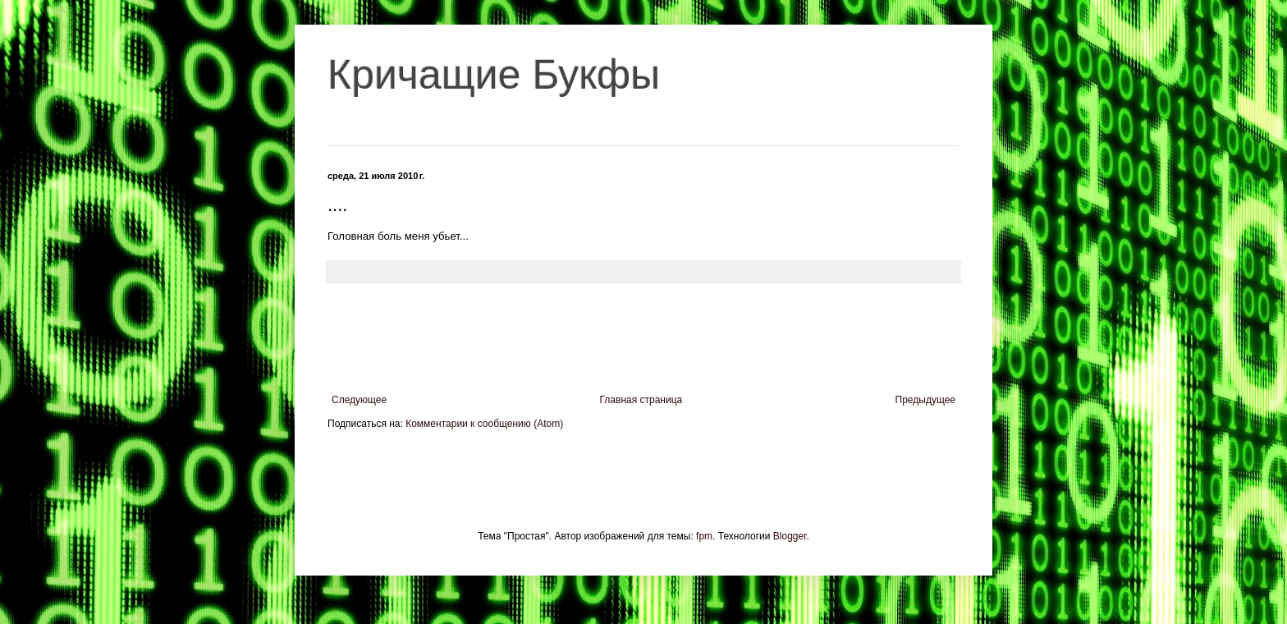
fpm (704, 536)
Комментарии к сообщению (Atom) (484, 423)
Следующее (359, 400)
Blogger (790, 536)
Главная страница (641, 400)
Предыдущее (925, 400)
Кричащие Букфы (493, 75)
